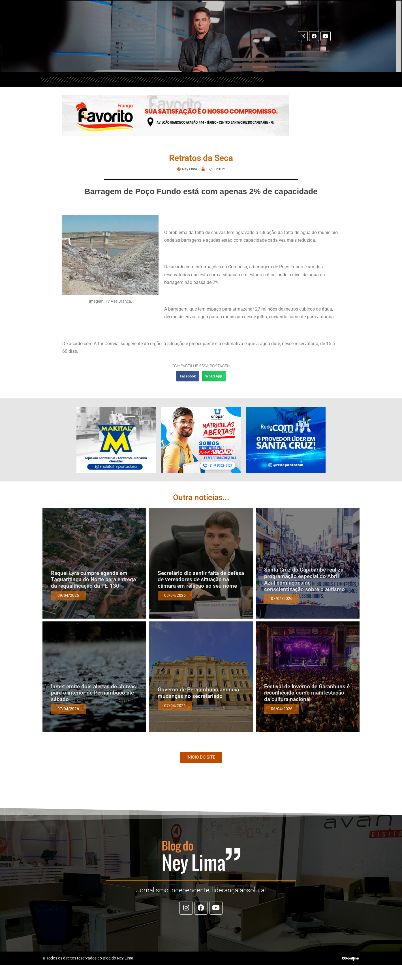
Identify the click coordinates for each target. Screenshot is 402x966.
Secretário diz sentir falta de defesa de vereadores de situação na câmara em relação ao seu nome (201, 580)
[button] (187, 376)
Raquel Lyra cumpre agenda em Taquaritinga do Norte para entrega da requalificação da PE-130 (93, 580)
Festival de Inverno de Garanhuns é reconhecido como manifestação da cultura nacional (307, 693)
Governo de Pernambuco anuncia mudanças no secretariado (198, 693)
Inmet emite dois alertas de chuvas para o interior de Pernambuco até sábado (93, 693)
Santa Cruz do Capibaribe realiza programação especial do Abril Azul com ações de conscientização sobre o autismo (304, 580)
